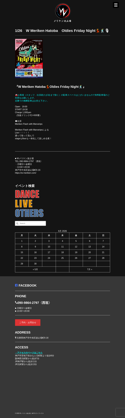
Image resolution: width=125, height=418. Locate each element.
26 (76, 258)
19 (76, 252)
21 (103, 252)
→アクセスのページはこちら (29, 353)
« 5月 (35, 269)
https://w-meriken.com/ (25, 173)
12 (76, 247)
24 (49, 258)
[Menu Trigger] (116, 5)
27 (89, 258)
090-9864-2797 (26, 161)
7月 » (89, 269)
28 (103, 258)
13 (89, 247)
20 (89, 252)
